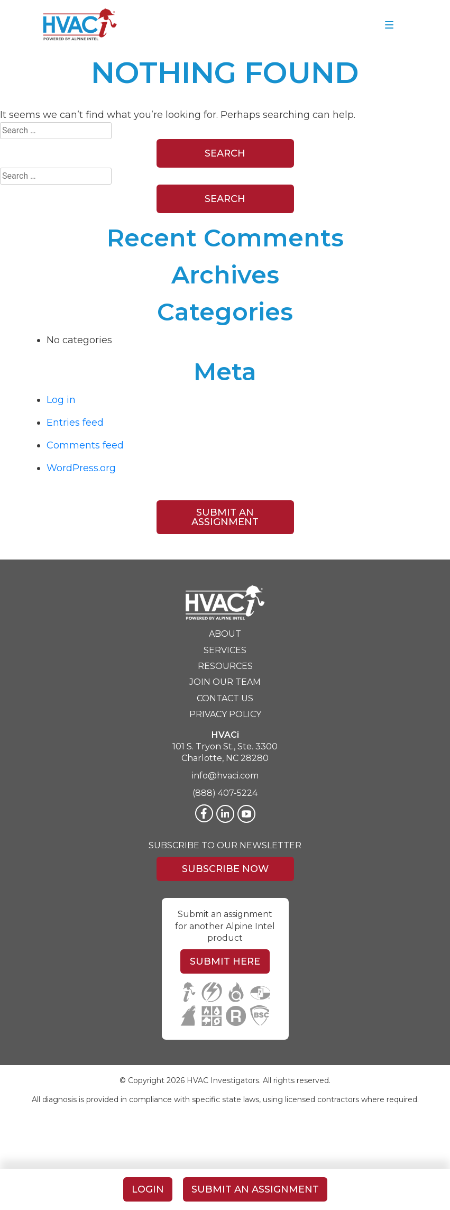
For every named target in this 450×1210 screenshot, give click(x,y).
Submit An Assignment (225, 517)
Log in (61, 400)
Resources (225, 666)
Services (225, 650)
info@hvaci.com (225, 776)
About (225, 634)
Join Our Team (225, 682)
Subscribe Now (225, 869)
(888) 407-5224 (225, 793)
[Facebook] (204, 813)
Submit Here (225, 961)
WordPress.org (81, 468)
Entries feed (75, 422)
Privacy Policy (225, 714)
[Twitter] (246, 814)
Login (148, 1189)
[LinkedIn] (225, 814)
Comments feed (85, 445)
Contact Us (225, 698)
